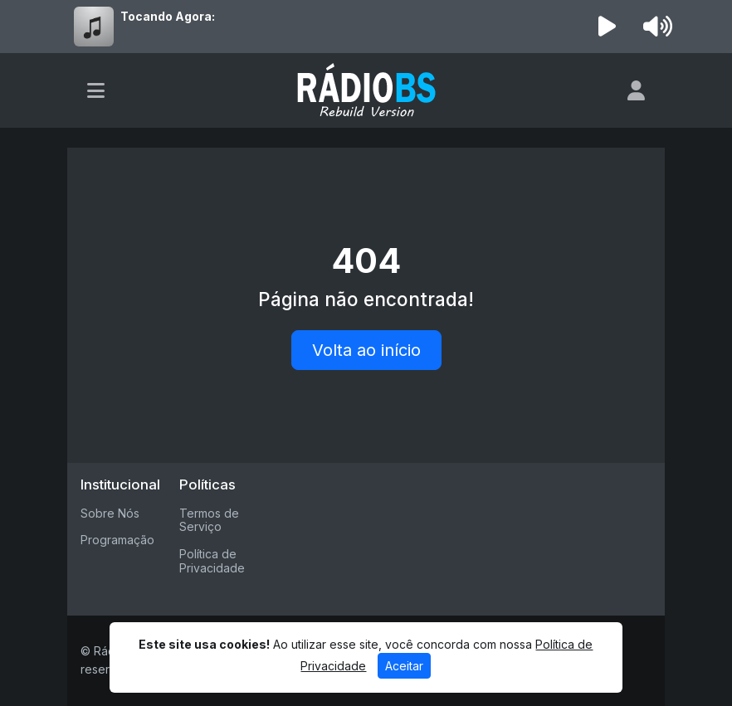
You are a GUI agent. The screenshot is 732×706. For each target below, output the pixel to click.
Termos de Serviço (209, 520)
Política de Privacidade (212, 561)
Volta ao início (366, 350)
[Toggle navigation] (96, 90)
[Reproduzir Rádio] (607, 26)
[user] (636, 90)
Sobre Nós (110, 513)
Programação (117, 540)
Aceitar (404, 666)
